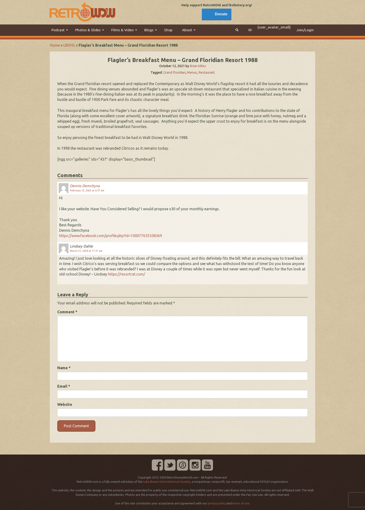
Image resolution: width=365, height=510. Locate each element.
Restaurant (206, 72)
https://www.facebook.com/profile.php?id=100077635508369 (110, 236)
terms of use (240, 503)
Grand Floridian (174, 72)
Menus (192, 72)
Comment (67, 312)
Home (55, 45)
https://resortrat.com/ (126, 274)
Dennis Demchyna (85, 186)
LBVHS (69, 45)
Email (63, 386)
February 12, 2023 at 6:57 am (87, 190)
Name (64, 368)
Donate (221, 14)
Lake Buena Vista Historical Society (166, 481)
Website (64, 404)
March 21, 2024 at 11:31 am (86, 250)
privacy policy (217, 503)
